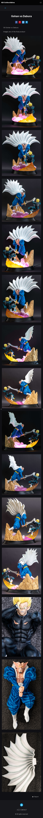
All (5, 8)
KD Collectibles (8, 2)
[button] (35, 797)
